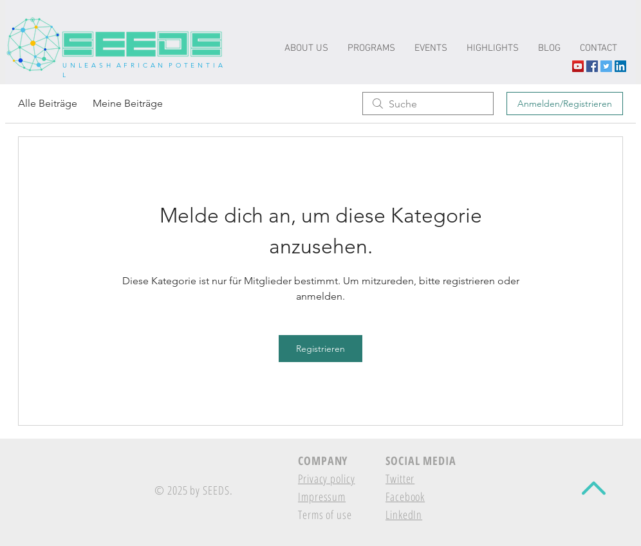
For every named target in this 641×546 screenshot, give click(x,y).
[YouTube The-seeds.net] (578, 66)
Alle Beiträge (47, 103)
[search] (428, 103)
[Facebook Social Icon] (592, 66)
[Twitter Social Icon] (606, 66)
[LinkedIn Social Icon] (620, 66)
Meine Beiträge (128, 103)
